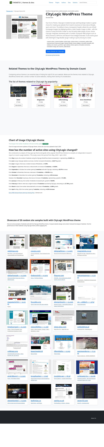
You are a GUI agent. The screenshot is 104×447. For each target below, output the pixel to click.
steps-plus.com (60, 348)
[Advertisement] (51, 122)
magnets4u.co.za (84, 273)
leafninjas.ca (36, 422)
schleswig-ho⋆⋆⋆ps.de (86, 398)
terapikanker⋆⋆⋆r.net (39, 398)
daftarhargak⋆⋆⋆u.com (16, 297)
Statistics (75, 2)
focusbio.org (36, 324)
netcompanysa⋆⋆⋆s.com (86, 298)
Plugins (57, 2)
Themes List (9, 11)
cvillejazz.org (12, 373)
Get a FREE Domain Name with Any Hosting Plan (21, 214)
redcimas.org (12, 273)
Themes (51, 2)
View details (18, 105)
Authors (64, 2)
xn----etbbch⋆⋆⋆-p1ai (85, 324)
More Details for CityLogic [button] (55, 51)
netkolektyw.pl (83, 348)
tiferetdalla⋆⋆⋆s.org (62, 373)
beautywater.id (37, 373)
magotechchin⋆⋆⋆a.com (16, 325)
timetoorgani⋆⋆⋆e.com (16, 348)
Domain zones (93, 437)
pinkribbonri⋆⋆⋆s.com (16, 398)
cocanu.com (35, 273)
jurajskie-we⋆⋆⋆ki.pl (62, 398)
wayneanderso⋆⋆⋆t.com (86, 374)
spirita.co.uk (59, 422)
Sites (69, 2)
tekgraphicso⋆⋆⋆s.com (63, 273)
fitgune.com (59, 297)
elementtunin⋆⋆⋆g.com (63, 324)
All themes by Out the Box (52, 55)
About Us (93, 440)
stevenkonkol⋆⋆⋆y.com (16, 422)
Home (73, 437)
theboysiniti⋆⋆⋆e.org (39, 297)
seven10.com (82, 422)
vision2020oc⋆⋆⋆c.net (39, 348)
